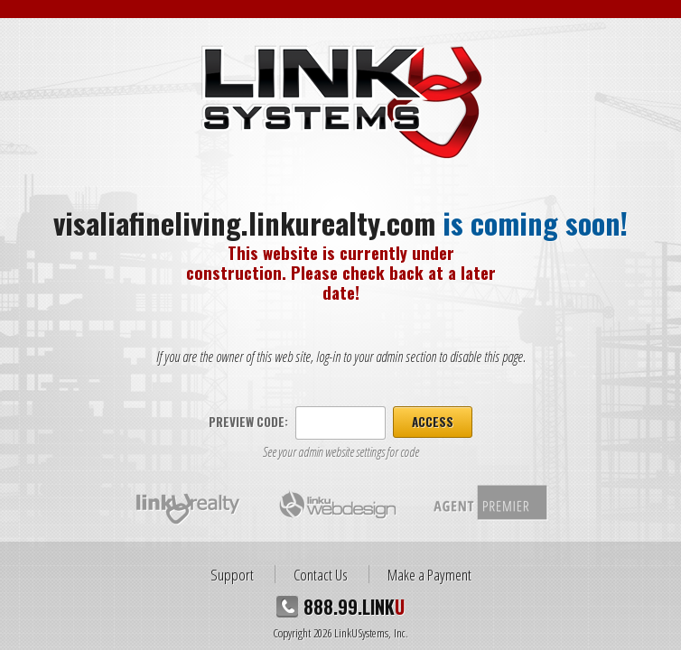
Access (432, 422)
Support (232, 574)
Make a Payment (429, 574)
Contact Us (321, 574)
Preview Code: (248, 422)
